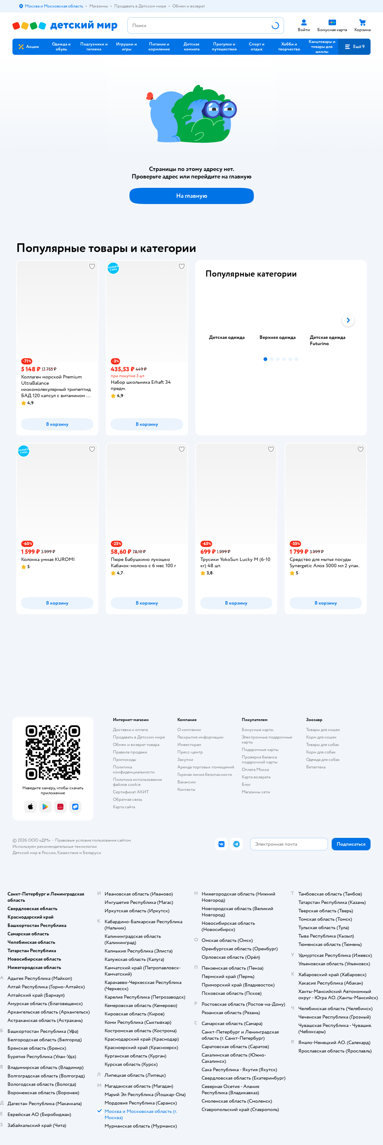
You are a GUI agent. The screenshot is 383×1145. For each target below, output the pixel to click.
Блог (246, 784)
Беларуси (92, 852)
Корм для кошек (321, 737)
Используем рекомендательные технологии (54, 846)
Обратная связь (127, 799)
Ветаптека (315, 767)
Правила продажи (130, 752)
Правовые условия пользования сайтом (93, 840)
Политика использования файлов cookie (137, 782)
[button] (354, 47)
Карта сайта (124, 807)
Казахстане (67, 852)
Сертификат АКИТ (131, 792)
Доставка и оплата (130, 729)
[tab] (230, 320)
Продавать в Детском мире (139, 737)
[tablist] (281, 320)
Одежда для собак (323, 759)
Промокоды (124, 759)
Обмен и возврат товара (136, 744)
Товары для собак (322, 744)
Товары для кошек (323, 729)
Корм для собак (321, 752)
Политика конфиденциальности (134, 769)
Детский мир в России (34, 852)
